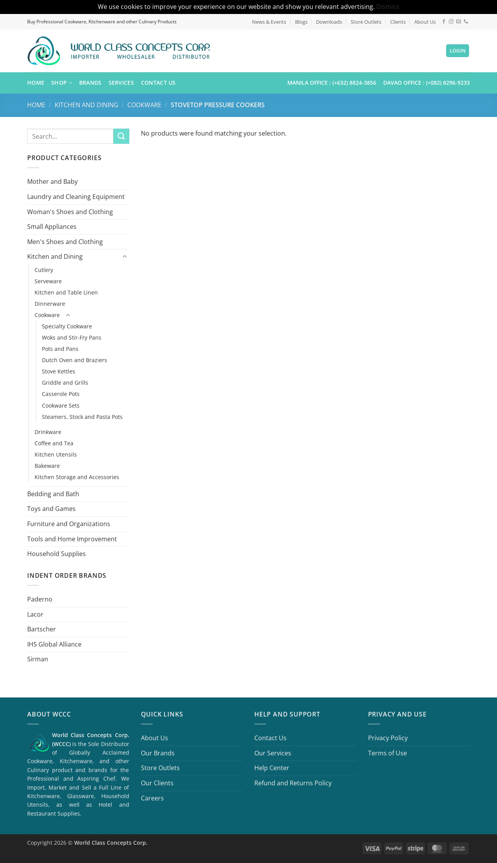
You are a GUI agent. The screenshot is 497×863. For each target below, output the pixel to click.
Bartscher (41, 629)
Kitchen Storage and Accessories (77, 476)
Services (121, 82)
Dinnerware (50, 303)
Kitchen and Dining (86, 105)
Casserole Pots (61, 394)
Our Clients (157, 783)
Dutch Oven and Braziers (74, 360)
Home (35, 82)
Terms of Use (387, 753)
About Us (425, 21)
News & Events (269, 21)
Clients (398, 21)
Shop (61, 83)
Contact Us (158, 82)
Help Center (271, 768)
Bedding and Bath (53, 493)
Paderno (39, 599)
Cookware (144, 105)
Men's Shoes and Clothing (65, 241)
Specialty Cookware (67, 326)
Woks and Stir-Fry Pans (71, 337)
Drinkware (48, 431)
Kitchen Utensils (56, 454)
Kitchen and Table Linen (66, 292)
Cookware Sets (61, 405)
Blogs (301, 21)
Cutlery (44, 270)
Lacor (35, 614)
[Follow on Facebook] (443, 21)
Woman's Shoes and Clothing (70, 211)
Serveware (48, 281)
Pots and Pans (60, 348)
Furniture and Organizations (68, 524)
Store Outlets (366, 21)
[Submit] (121, 136)
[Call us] (466, 21)
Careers (152, 798)
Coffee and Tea (54, 442)
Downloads (329, 21)
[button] (457, 50)
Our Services (272, 753)
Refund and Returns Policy (293, 783)
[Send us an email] (458, 21)
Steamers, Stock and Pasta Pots (82, 416)
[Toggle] (124, 257)
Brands (90, 82)
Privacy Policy (388, 738)
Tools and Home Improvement (72, 538)
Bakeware (47, 465)
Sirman (37, 659)
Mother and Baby (52, 181)
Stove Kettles (58, 371)
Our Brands (158, 753)
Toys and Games (51, 508)
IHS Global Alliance (54, 644)
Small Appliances (51, 226)
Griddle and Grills (65, 382)
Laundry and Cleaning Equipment (76, 196)
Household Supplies (56, 553)
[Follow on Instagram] (451, 21)
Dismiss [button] (387, 6)
